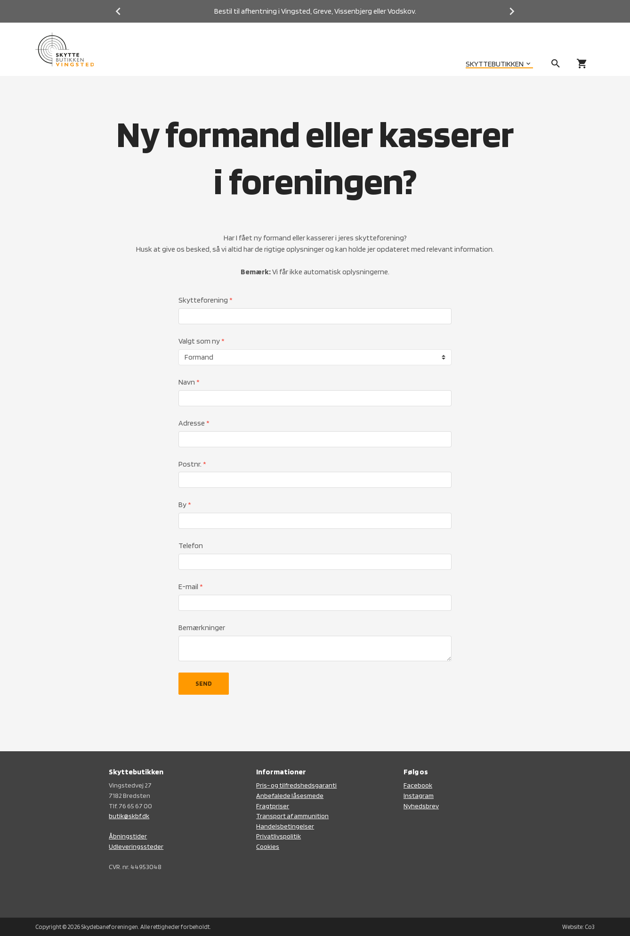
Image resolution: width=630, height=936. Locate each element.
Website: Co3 (578, 926)
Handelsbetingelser (285, 826)
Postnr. (192, 464)
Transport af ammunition (292, 816)
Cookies (267, 846)
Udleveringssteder (136, 846)
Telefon (190, 545)
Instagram (419, 795)
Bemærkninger (201, 627)
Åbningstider (128, 836)
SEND (203, 683)
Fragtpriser (272, 806)
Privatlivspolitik (278, 836)
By (184, 504)
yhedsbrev (423, 806)
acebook (419, 785)
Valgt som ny (201, 341)
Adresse (194, 423)
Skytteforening (205, 300)
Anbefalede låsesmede (289, 795)
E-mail (190, 586)
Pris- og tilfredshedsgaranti (296, 785)
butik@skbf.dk (129, 816)
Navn (189, 382)
